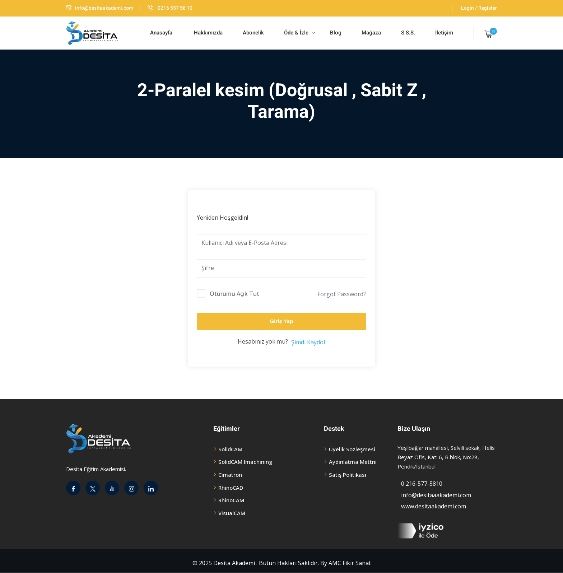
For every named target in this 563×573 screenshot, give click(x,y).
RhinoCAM (231, 500)
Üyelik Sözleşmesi (352, 449)
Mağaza (371, 33)
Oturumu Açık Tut (234, 294)
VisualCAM (231, 513)
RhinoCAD (230, 487)
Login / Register (479, 8)
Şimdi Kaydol (308, 342)
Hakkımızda (207, 33)
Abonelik (253, 33)
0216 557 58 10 (170, 8)
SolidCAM (230, 449)
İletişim (444, 33)
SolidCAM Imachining (245, 461)
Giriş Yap (281, 321)
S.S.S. (408, 33)
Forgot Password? (341, 294)
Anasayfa (161, 33)
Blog (335, 33)
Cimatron (230, 474)
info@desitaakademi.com (99, 8)
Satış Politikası (347, 474)
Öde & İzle (299, 33)
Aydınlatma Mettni (353, 461)
